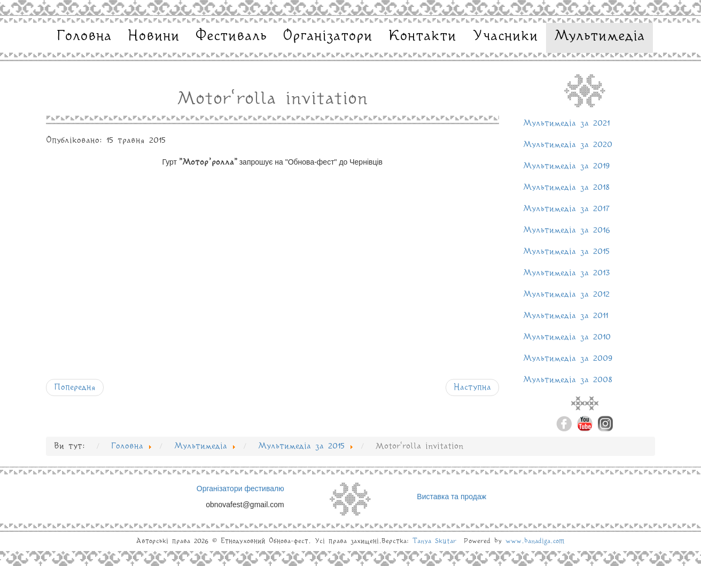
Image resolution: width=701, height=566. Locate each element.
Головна (84, 36)
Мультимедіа (599, 36)
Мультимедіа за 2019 (566, 166)
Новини (154, 36)
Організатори (327, 36)
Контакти (422, 36)
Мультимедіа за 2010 (567, 337)
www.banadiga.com (535, 541)
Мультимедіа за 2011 (565, 316)
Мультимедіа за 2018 (566, 187)
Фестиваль (231, 36)
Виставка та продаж (451, 496)
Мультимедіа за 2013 (566, 273)
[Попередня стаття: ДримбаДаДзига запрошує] (75, 387)
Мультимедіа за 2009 (568, 358)
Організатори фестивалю (240, 488)
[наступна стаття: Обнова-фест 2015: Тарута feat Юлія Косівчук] (472, 387)
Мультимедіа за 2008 (567, 380)
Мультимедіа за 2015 (566, 251)
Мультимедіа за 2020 (567, 145)
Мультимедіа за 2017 (566, 209)
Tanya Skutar (434, 541)
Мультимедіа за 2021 (566, 123)
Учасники (505, 36)
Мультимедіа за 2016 (566, 230)
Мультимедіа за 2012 (566, 294)
